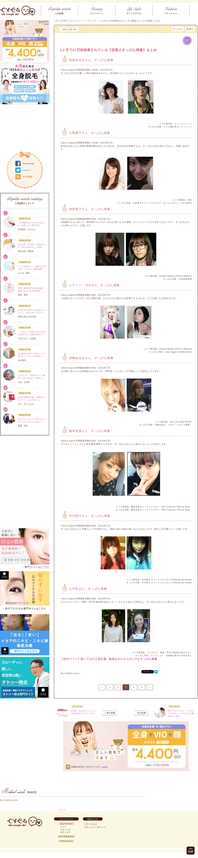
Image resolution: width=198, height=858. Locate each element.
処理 (20, 425)
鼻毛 (26, 295)
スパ (20, 404)
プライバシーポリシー (95, 827)
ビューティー (76, 21)
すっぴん (178, 29)
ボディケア (10, 229)
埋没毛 (31, 251)
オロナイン (23, 338)
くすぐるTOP (60, 21)
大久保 (33, 338)
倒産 (28, 273)
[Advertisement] (25, 126)
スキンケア (10, 338)
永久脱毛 (22, 360)
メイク (63, 827)
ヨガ (20, 382)
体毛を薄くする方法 (27, 316)
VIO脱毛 (22, 229)
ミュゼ (21, 273)
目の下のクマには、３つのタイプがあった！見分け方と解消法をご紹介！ (181, 713)
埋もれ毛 (22, 251)
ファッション (66, 841)
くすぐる (62, 810)
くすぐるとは (90, 824)
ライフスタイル (10, 405)
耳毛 (26, 425)
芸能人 (190, 29)
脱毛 (20, 295)
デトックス (29, 404)
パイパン (31, 229)
